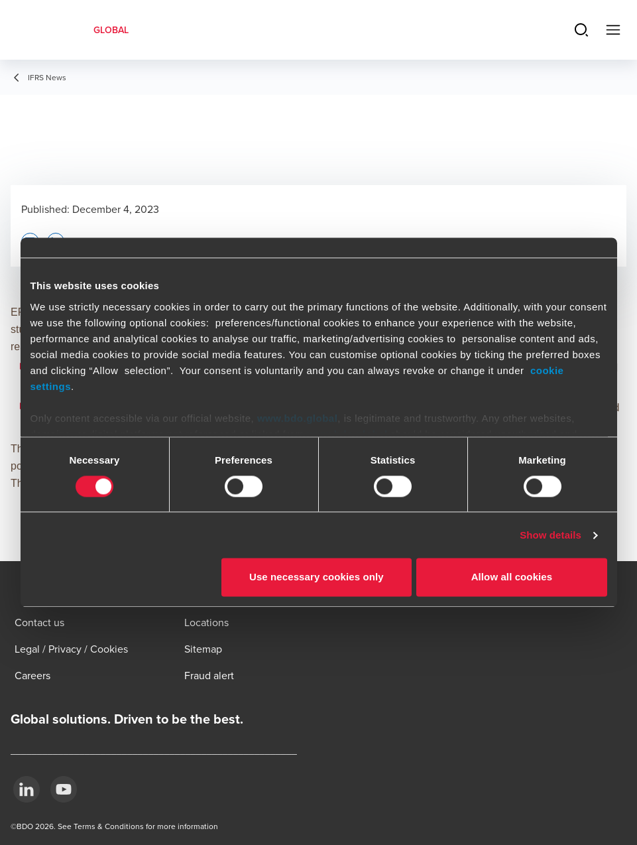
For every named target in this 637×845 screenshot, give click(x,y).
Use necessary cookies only (316, 577)
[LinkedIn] (26, 789)
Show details (550, 535)
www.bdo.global (297, 418)
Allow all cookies (512, 577)
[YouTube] (64, 789)
